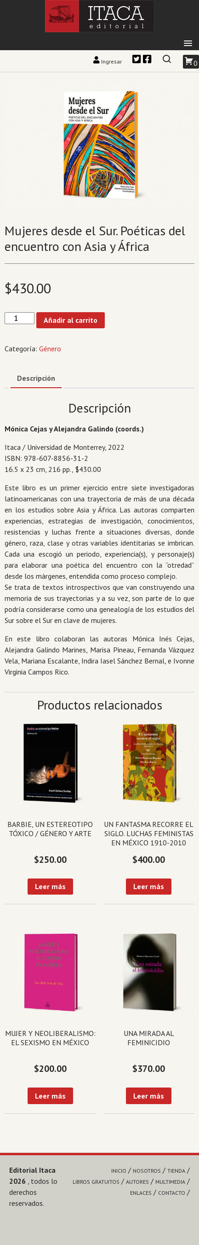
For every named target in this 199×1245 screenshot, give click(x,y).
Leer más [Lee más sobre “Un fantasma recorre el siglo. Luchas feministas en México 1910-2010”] (148, 886)
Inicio (118, 1170)
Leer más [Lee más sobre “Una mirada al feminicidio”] (148, 1095)
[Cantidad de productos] (19, 318)
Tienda (176, 1170)
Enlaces (141, 1192)
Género (50, 348)
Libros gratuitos (96, 1181)
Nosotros (147, 1170)
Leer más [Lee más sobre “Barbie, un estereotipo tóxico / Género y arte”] (50, 886)
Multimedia (170, 1181)
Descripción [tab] (36, 378)
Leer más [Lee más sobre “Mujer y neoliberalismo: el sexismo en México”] (50, 1095)
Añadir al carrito (70, 320)
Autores (137, 1181)
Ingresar (108, 61)
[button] (188, 43)
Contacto (171, 1192)
